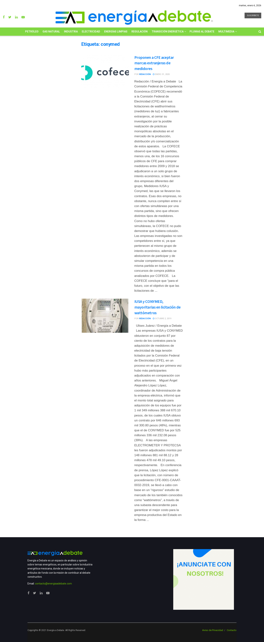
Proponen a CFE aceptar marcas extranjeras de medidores (154, 63)
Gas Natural (51, 31)
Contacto (231, 630)
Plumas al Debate (202, 31)
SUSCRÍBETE (253, 15)
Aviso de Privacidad (212, 630)
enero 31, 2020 (161, 74)
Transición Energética (168, 31)
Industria (71, 31)
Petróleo (31, 31)
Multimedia (226, 31)
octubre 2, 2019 (162, 318)
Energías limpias (115, 31)
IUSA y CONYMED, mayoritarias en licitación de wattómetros (157, 307)
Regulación (139, 31)
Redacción (145, 74)
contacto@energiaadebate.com (53, 583)
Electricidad (91, 31)
